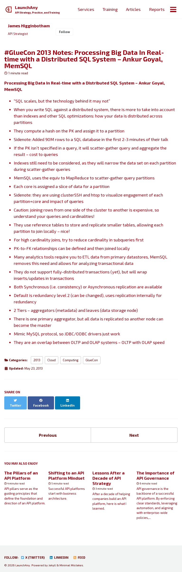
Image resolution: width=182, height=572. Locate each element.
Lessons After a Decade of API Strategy (108, 474)
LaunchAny (38, 10)
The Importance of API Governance (155, 471)
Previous (48, 430)
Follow (65, 32)
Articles (133, 9)
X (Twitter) (33, 554)
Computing (70, 361)
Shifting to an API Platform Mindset (66, 471)
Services (85, 9)
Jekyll (52, 561)
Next (134, 430)
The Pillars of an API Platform (21, 471)
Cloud (51, 361)
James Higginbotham (29, 25)
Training (109, 9)
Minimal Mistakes (72, 561)
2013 (36, 361)
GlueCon (92, 361)
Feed (80, 554)
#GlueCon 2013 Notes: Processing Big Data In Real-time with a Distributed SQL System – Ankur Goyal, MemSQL (84, 59)
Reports (156, 9)
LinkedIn (60, 554)
